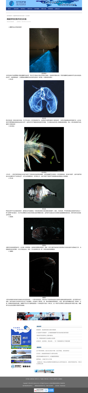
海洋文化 (30, 8)
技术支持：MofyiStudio (60, 385)
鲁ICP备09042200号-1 (27, 385)
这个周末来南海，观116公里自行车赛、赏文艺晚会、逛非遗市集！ (53, 350)
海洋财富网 (9, 15)
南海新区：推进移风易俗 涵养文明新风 (46, 329)
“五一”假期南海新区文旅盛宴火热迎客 (45, 338)
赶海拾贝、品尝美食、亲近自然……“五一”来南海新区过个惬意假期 (53, 341)
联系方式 (37, 379)
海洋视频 (36, 8)
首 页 (9, 8)
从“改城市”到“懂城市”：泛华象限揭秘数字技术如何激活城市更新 (52, 332)
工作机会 (51, 379)
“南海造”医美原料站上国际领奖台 (44, 335)
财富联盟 (50, 8)
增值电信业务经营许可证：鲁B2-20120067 (44, 385)
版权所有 (56, 379)
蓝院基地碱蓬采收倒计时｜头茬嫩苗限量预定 (47, 356)
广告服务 (42, 379)
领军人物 (43, 8)
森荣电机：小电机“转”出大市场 (44, 359)
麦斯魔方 (60, 379)
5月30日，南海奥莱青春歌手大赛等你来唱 (47, 353)
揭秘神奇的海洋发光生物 (18, 15)
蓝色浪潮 (16, 8)
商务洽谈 (46, 379)
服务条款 (32, 379)
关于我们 (28, 379)
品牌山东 (57, 8)
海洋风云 (23, 8)
